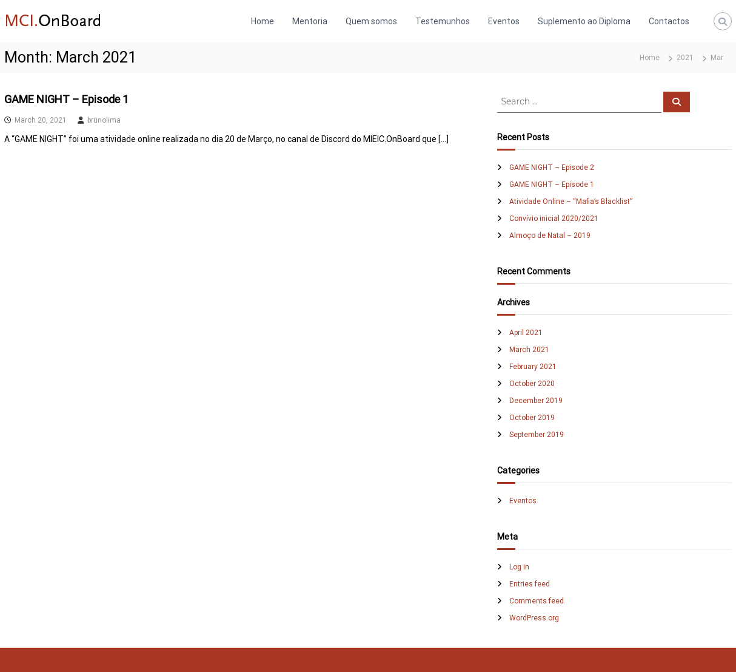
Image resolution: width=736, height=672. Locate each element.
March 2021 (529, 349)
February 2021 (533, 366)
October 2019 (532, 417)
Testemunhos (442, 21)
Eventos (504, 21)
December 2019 (536, 400)
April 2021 (526, 332)
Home (262, 21)
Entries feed (529, 584)
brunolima (104, 120)
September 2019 (536, 434)
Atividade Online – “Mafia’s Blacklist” (570, 201)
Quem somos (371, 21)
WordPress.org (534, 618)
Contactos (669, 21)
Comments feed (536, 601)
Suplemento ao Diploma (584, 21)
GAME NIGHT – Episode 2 (551, 167)
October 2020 (532, 383)
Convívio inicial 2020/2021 (553, 218)
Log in (519, 567)
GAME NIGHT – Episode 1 (66, 99)
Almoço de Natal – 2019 (549, 235)
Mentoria (309, 21)
